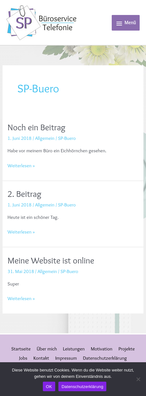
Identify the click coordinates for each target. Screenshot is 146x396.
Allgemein (45, 138)
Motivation (101, 349)
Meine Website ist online (51, 260)
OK (49, 386)
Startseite (21, 349)
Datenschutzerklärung (105, 358)
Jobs (23, 358)
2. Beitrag (25, 194)
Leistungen (73, 349)
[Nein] (138, 379)
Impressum (66, 358)
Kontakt (41, 358)
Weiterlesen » (21, 165)
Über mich (47, 349)
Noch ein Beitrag (36, 127)
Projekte (126, 349)
